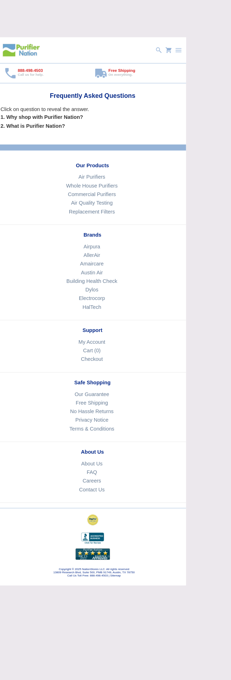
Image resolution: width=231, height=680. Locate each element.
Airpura (91, 246)
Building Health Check (91, 281)
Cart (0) (91, 350)
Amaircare (91, 264)
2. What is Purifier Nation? (32, 125)
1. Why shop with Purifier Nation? (41, 117)
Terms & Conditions (91, 428)
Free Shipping (92, 403)
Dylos (91, 289)
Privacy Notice (91, 420)
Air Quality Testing (91, 203)
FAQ (91, 472)
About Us (91, 463)
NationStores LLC (93, 569)
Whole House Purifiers (92, 185)
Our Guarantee (91, 394)
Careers (91, 481)
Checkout (92, 359)
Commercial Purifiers (92, 194)
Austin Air (92, 272)
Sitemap (115, 575)
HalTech (91, 307)
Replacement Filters (92, 211)
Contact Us (91, 489)
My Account (91, 342)
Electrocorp (92, 298)
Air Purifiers (91, 177)
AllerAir (92, 255)
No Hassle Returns (91, 411)
